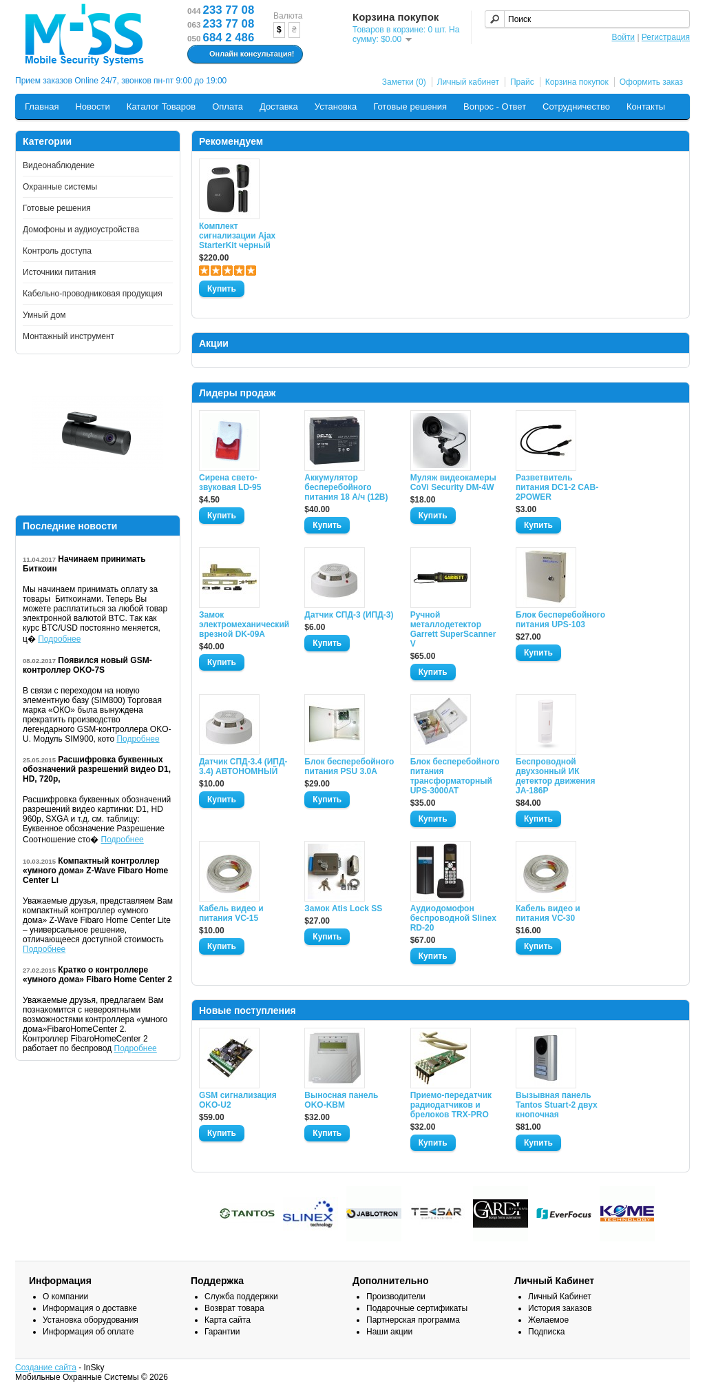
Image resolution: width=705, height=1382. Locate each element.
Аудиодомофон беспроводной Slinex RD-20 (453, 918)
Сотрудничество (576, 106)
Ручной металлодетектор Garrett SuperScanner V (453, 629)
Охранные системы (60, 187)
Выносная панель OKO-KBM (341, 1100)
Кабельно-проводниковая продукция (92, 293)
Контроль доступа (57, 251)
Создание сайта (45, 1367)
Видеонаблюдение (58, 165)
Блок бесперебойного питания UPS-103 (560, 619)
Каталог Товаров (161, 106)
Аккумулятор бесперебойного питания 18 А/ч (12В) (346, 487)
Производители (395, 1296)
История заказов (560, 1308)
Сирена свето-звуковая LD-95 (230, 482)
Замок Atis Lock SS (343, 908)
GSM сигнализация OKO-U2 (238, 1100)
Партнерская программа (413, 1320)
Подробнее (59, 639)
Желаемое (548, 1320)
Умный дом (44, 315)
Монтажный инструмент (68, 336)
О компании (65, 1296)
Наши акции (389, 1332)
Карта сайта (227, 1320)
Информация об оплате (88, 1332)
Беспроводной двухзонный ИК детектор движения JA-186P (555, 776)
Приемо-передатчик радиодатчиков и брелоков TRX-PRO (451, 1104)
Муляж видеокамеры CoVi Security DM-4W (453, 482)
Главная (42, 106)
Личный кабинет (468, 82)
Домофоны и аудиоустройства (81, 229)
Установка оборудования (90, 1320)
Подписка (546, 1332)
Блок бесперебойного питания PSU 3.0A (349, 766)
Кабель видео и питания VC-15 (231, 913)
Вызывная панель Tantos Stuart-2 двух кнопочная (557, 1104)
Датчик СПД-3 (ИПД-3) (348, 615)
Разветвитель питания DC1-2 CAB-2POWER (557, 487)
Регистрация (666, 37)
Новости (92, 106)
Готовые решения (410, 106)
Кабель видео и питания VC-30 (548, 913)
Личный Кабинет (559, 1296)
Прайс (522, 82)
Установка (336, 106)
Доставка (279, 106)
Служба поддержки (241, 1296)
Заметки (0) (404, 82)
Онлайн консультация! (243, 54)
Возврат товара (234, 1308)
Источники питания (59, 272)
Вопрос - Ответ (494, 106)
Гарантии (222, 1332)
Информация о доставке (90, 1308)
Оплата (227, 106)
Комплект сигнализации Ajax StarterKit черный (237, 235)
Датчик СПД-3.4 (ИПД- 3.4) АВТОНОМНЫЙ (243, 766)
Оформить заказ (651, 82)
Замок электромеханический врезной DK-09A (243, 624)
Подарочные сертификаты (416, 1308)
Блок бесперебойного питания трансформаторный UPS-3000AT (455, 776)
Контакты (646, 106)
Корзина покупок (577, 82)
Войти (623, 37)
